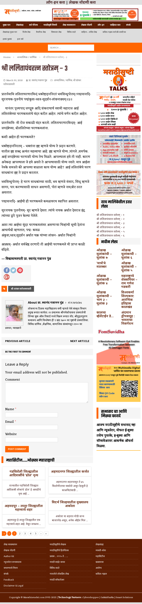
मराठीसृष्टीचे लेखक (58, 544)
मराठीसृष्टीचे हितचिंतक (59, 550)
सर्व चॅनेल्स (33, 25)
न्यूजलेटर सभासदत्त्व (12, 562)
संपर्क (128, 25)
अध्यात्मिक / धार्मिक (63, 80)
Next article (79, 341)
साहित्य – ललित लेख (89, 32)
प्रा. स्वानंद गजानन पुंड (38, 80)
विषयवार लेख (56, 32)
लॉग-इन (101, 25)
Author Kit (9, 556)
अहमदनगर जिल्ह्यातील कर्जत (70, 471)
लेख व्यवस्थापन (69, 25)
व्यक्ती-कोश (101, 550)
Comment (12, 380)
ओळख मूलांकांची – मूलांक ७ (104, 254)
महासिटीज (100, 556)
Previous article (17, 341)
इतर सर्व (20, 39)
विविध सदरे (71, 32)
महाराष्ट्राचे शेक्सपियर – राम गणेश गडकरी (129, 281)
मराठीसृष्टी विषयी (50, 25)
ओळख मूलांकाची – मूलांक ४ (104, 279)
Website (11, 434)
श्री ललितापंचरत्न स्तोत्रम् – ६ (110, 235)
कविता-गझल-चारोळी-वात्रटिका (114, 32)
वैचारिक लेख (41, 32)
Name (10, 409)
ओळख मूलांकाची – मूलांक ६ (129, 254)
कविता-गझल (101, 573)
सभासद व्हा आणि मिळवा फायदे (114, 414)
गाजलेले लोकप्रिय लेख (59, 573)
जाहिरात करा (115, 25)
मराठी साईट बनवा (57, 562)
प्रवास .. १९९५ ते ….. (59, 556)
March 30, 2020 (14, 80)
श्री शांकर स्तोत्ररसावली (21, 288)
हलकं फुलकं (7, 39)
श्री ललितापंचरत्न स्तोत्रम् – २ (110, 219)
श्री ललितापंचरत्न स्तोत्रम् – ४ (111, 227)
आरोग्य (99, 567)
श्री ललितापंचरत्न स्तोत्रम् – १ (110, 215)
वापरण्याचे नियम (11, 567)
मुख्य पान (6, 25)
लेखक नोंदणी (86, 25)
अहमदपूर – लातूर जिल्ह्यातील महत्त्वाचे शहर (24, 507)
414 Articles (75, 302)
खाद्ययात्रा (100, 562)
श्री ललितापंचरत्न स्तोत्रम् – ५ (111, 231)
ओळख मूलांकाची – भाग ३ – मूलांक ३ (104, 297)
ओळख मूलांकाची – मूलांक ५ (129, 267)
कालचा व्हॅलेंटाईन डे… (105, 314)
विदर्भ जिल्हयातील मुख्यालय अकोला (70, 504)
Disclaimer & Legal (13, 585)
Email (10, 422)
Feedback (9, 579)
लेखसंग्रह (19, 25)
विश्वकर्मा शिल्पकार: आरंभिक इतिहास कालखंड (127, 299)
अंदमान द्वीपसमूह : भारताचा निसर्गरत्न (128, 317)
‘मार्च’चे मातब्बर (101, 265)
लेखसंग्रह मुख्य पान (10, 32)
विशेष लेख (26, 32)
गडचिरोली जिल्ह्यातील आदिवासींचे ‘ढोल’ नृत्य (23, 473)
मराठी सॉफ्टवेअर (57, 579)
